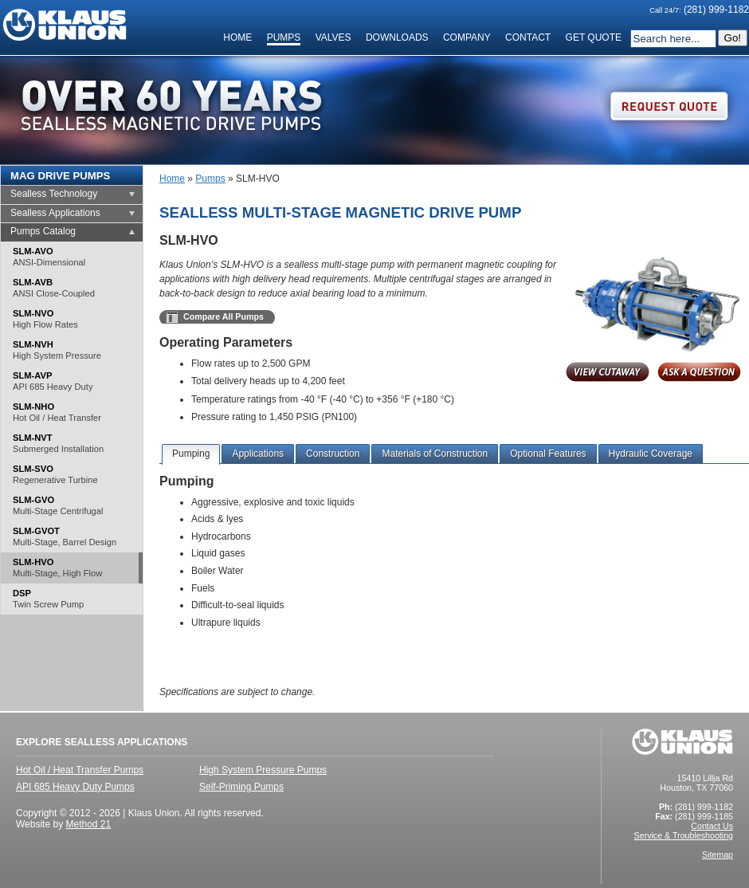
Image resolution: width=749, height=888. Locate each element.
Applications (258, 453)
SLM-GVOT (64, 537)
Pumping (191, 453)
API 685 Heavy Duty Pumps (75, 786)
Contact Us (712, 826)
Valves (333, 37)
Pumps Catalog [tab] (43, 231)
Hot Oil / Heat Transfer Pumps (79, 770)
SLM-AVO (49, 257)
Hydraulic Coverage (650, 453)
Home (237, 37)
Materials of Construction (435, 453)
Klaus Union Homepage (64, 24)
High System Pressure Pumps (263, 770)
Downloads (397, 37)
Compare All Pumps (223, 316)
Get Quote (594, 37)
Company (467, 37)
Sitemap (717, 854)
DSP (48, 599)
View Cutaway (607, 373)
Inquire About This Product (699, 373)
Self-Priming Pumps (241, 786)
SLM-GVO (58, 506)
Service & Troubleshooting (683, 835)
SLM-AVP (52, 381)
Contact (528, 37)
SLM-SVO (55, 474)
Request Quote (669, 107)
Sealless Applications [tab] (55, 212)
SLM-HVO (57, 568)
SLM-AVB (54, 288)
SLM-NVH (57, 350)
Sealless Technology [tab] (53, 193)
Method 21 (88, 824)
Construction (332, 453)
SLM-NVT (58, 443)
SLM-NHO (57, 412)
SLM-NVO (45, 319)
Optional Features (548, 453)
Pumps (284, 37)
